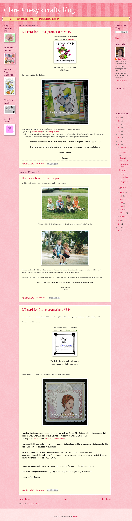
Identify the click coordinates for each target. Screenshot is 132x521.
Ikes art (36, 439)
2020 (119, 134)
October (122, 158)
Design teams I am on (49, 19)
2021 (119, 131)
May (121, 203)
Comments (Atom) (33, 504)
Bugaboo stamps (37, 132)
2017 (119, 145)
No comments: (41, 298)
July (121, 196)
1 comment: (40, 163)
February (123, 213)
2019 (119, 138)
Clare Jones (122, 59)
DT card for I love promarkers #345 (46, 32)
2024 (119, 121)
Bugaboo (71, 39)
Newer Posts (24, 499)
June (121, 199)
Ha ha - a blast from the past (41, 178)
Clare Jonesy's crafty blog (39, 10)
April (122, 206)
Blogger (75, 516)
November (123, 153)
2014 (119, 224)
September (123, 187)
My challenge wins (25, 19)
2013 (119, 227)
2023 (119, 124)
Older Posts (106, 499)
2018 (119, 141)
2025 (119, 117)
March (122, 209)
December (123, 147)
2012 (119, 231)
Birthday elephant (53, 132)
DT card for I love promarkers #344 (46, 309)
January (122, 216)
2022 (119, 128)
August (122, 192)
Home (9, 19)
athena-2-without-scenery (55, 439)
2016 (119, 220)
